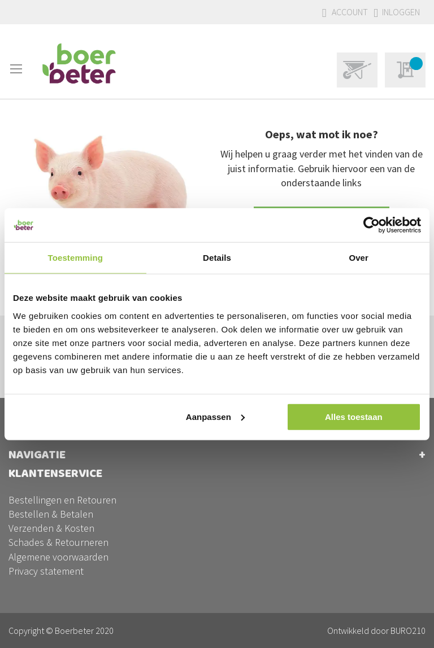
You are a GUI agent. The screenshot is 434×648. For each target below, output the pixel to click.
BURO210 (408, 630)
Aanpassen (215, 416)
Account (350, 11)
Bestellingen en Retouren (62, 499)
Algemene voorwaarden (58, 556)
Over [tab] (358, 257)
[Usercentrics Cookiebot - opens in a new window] (371, 225)
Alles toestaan (354, 416)
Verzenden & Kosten (51, 528)
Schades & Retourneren (58, 542)
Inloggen (401, 11)
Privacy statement (46, 570)
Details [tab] (217, 257)
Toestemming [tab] (75, 257)
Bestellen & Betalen (50, 513)
